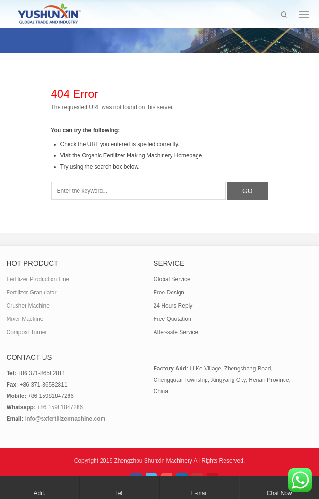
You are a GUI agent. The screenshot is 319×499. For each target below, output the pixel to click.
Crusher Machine (28, 305)
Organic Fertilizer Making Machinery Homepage (142, 155)
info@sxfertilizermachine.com (65, 418)
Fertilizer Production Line (38, 279)
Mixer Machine (25, 319)
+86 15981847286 (60, 407)
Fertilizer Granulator (32, 292)
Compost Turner (27, 332)
